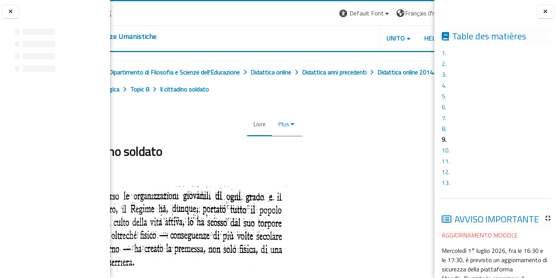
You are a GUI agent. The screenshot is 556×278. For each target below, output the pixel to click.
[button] (313, 13)
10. (446, 150)
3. (444, 74)
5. (444, 96)
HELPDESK (387, 38)
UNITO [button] (344, 38)
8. (444, 128)
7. (444, 117)
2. (444, 63)
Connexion (415, 13)
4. (444, 85)
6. (444, 107)
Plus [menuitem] (281, 124)
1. (444, 53)
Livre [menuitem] (257, 124)
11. (446, 161)
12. (446, 171)
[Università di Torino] (134, 12)
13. (446, 182)
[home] (157, 36)
